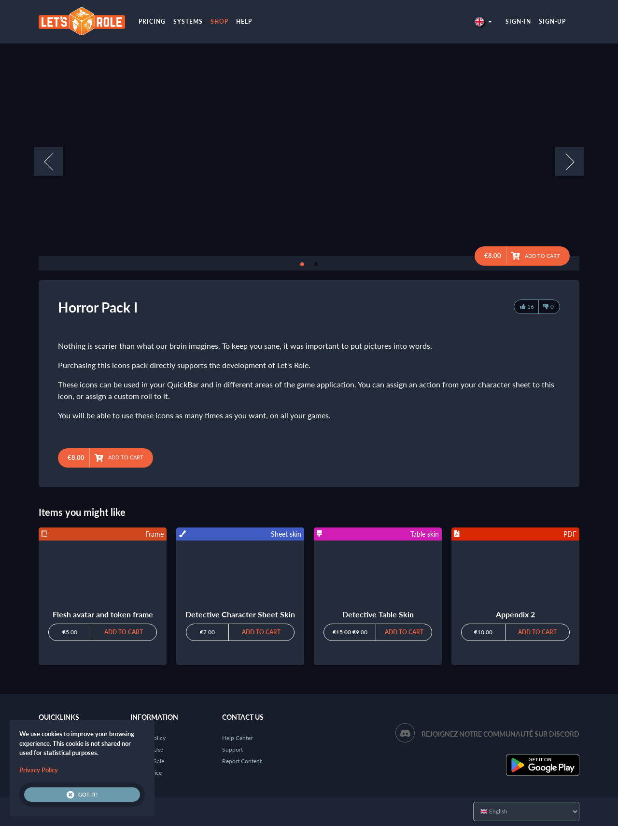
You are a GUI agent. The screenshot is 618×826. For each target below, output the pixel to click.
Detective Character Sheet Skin (240, 614)
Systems (188, 21)
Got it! (82, 794)
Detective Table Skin (378, 614)
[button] (483, 21)
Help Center (237, 737)
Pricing (152, 21)
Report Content (242, 761)
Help (244, 21)
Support (232, 749)
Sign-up (552, 21)
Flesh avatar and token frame (103, 614)
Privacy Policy (38, 770)
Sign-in (518, 21)
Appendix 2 (515, 614)
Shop (219, 21)
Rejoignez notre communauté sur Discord (500, 734)
